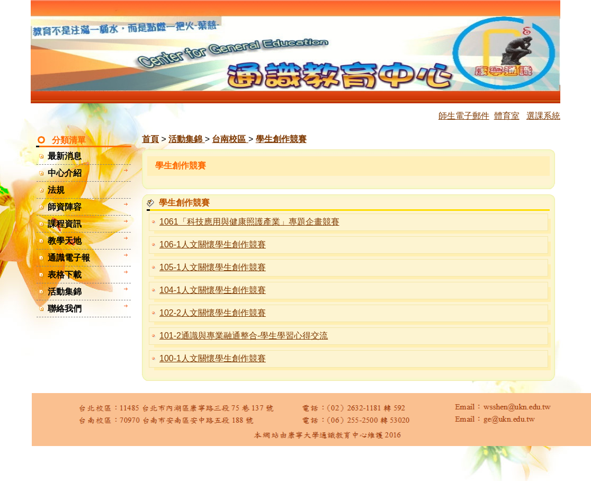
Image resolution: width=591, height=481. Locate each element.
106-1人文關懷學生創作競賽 (212, 244)
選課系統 (543, 115)
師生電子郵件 (463, 115)
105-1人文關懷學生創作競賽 (212, 267)
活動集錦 (186, 139)
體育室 (507, 115)
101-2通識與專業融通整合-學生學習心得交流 (243, 335)
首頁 (150, 139)
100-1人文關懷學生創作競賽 (212, 358)
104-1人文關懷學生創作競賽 (212, 290)
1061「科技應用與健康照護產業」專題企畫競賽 (249, 221)
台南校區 (230, 139)
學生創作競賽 (281, 139)
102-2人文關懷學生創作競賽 (212, 312)
